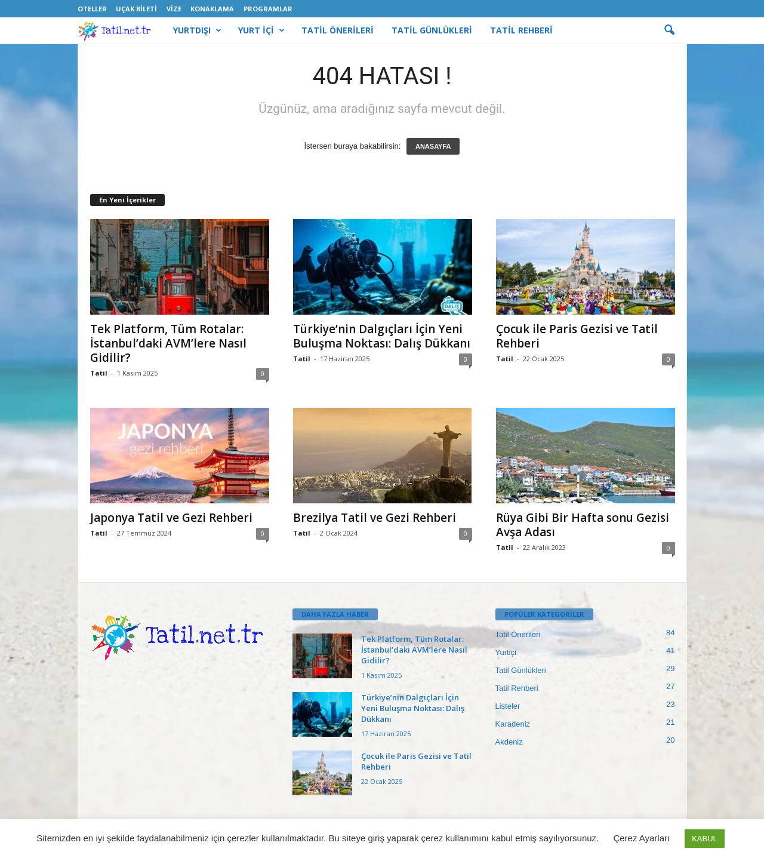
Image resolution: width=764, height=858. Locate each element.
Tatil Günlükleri (520, 670)
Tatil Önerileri (518, 634)
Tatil (98, 372)
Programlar (268, 8)
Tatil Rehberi (516, 688)
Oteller (92, 8)
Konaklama (212, 8)
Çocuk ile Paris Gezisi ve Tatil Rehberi (577, 336)
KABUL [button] (704, 838)
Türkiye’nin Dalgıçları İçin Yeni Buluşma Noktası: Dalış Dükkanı (381, 336)
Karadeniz (513, 723)
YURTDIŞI (197, 30)
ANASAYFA (433, 146)
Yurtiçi (505, 652)
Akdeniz (509, 741)
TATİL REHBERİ (521, 30)
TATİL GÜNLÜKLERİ (432, 30)
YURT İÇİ (261, 30)
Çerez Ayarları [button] (641, 838)
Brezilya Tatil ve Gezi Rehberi (374, 517)
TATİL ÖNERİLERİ (337, 30)
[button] (669, 30)
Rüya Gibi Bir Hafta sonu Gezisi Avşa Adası (582, 525)
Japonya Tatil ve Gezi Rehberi (171, 517)
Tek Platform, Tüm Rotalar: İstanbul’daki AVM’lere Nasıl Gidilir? (168, 343)
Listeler (507, 706)
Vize (174, 8)
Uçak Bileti (136, 8)
